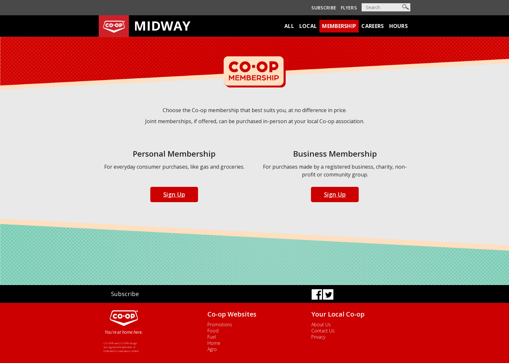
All (289, 26)
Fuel (211, 337)
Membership (339, 26)
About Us (321, 324)
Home (213, 343)
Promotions (219, 324)
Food (212, 331)
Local (308, 26)
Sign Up (174, 194)
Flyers (349, 8)
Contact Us (323, 331)
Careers (372, 26)
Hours (398, 26)
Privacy (318, 337)
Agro (212, 349)
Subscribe (323, 8)
